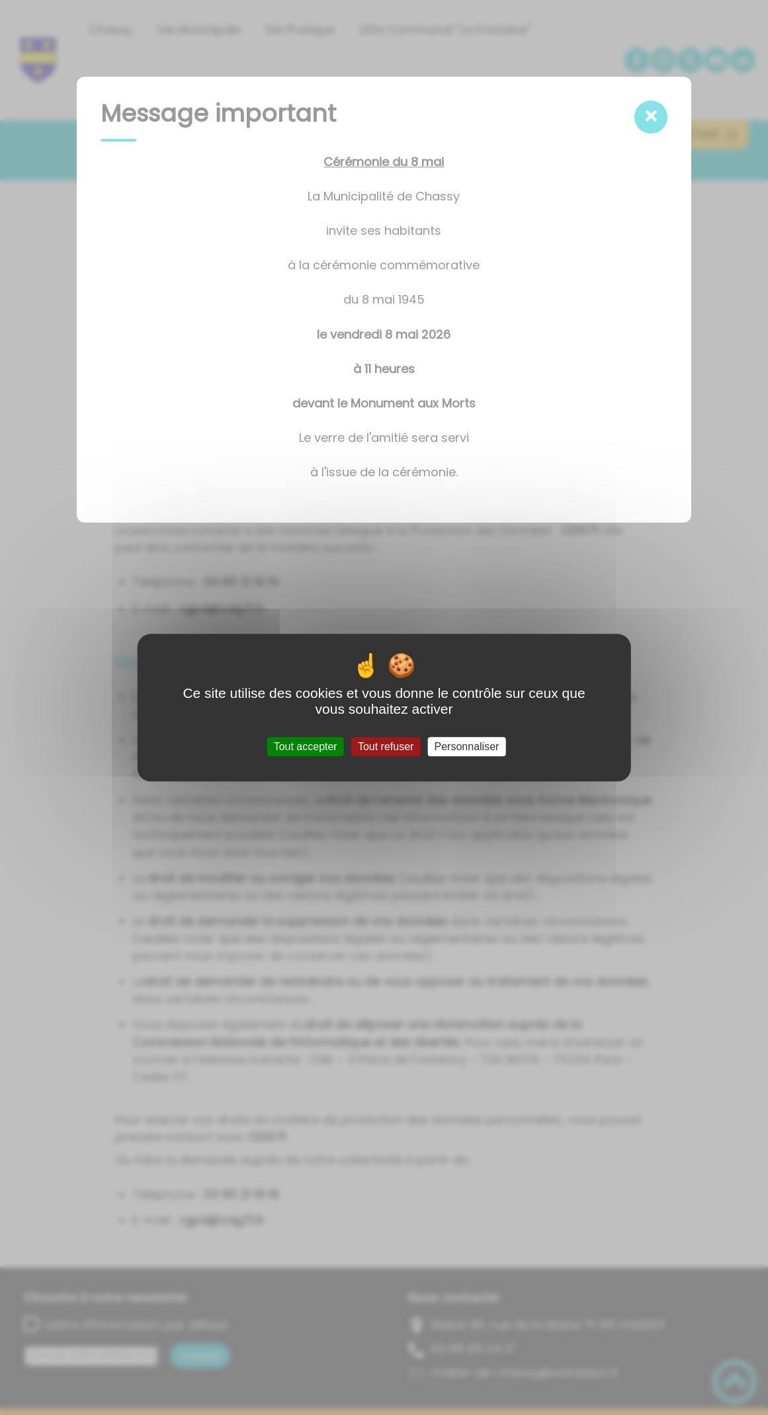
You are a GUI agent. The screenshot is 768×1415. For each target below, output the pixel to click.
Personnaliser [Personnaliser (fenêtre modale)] (467, 746)
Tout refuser (385, 746)
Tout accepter (305, 746)
